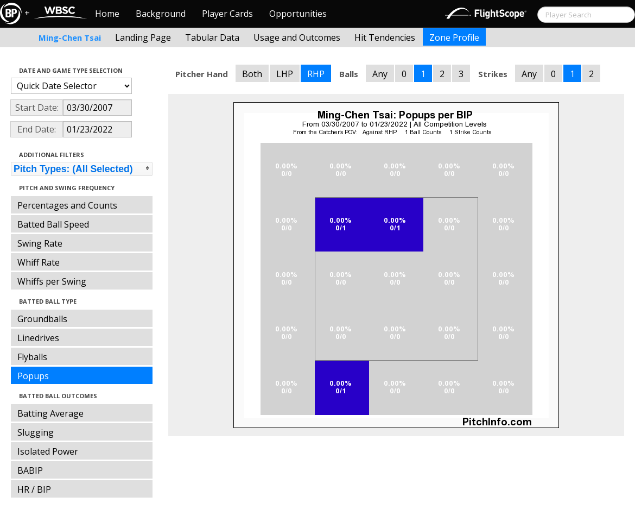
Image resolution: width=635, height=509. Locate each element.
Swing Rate (39, 243)
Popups (33, 376)
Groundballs (42, 319)
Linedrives (38, 338)
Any (380, 74)
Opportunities (298, 14)
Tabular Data (212, 37)
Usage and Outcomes (296, 37)
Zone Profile (454, 37)
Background (161, 14)
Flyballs (32, 357)
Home (107, 14)
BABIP (30, 470)
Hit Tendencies (384, 37)
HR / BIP (34, 489)
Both (252, 74)
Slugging (35, 432)
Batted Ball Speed (53, 224)
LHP (284, 74)
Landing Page (143, 37)
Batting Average (50, 413)
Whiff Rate (38, 262)
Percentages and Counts (67, 205)
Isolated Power (47, 451)
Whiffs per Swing (51, 281)
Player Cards (227, 14)
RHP (316, 74)
